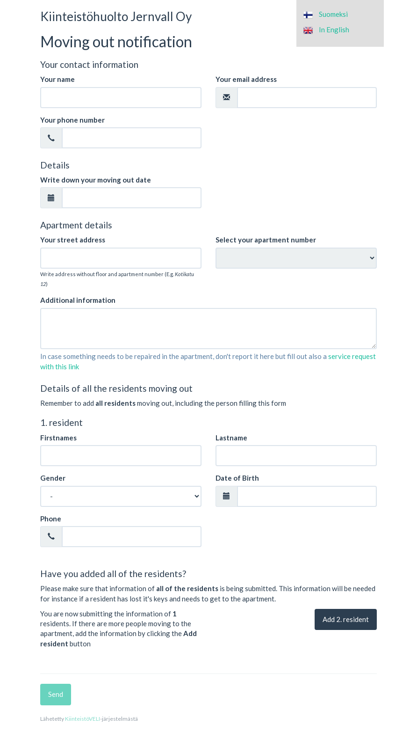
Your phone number (72, 120)
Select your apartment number (266, 239)
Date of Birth (237, 478)
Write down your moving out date (95, 180)
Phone (50, 518)
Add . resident (346, 619)
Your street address (72, 239)
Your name (57, 79)
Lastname (231, 437)
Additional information (77, 300)
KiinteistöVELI (82, 718)
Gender (52, 478)
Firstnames (58, 437)
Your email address (246, 79)
